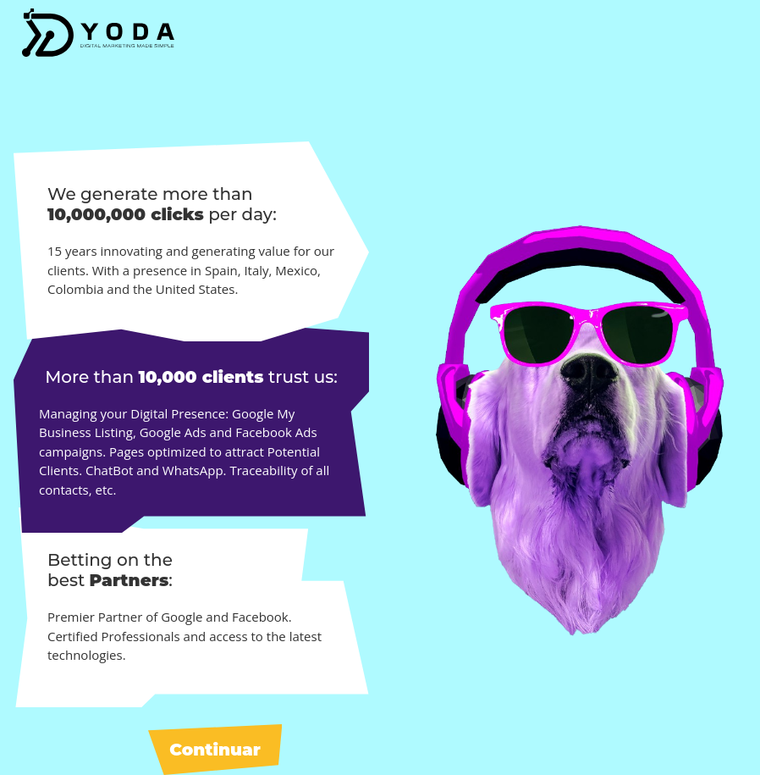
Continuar (215, 749)
